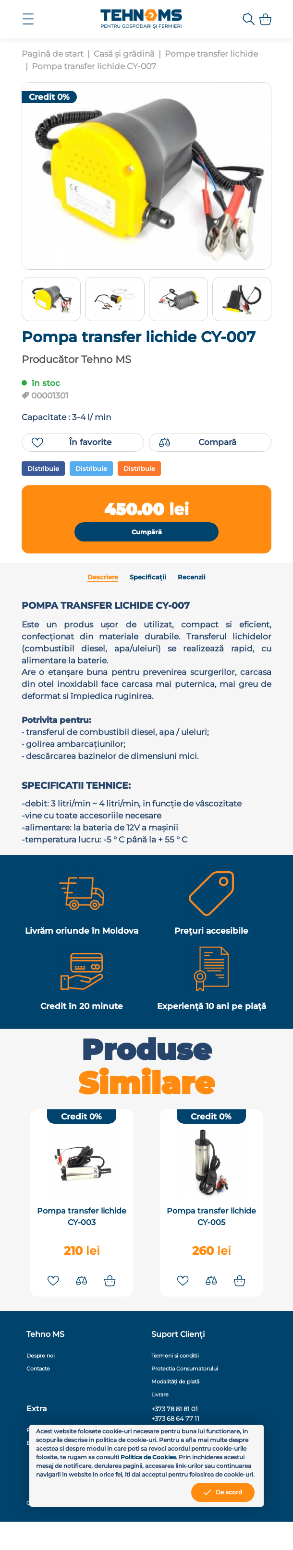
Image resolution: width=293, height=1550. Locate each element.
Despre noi (40, 1384)
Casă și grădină (124, 54)
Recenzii (192, 587)
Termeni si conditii (175, 1384)
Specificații (148, 587)
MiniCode (226, 1531)
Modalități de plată (175, 1409)
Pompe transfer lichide (211, 54)
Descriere (102, 587)
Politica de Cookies (148, 1457)
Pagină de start (53, 54)
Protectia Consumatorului (184, 1397)
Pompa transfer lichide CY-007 (94, 66)
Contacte (38, 1397)
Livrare (160, 1422)
